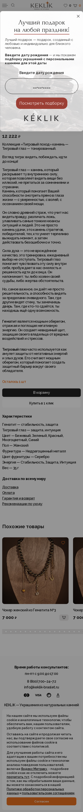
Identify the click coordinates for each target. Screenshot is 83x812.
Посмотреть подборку (41, 103)
